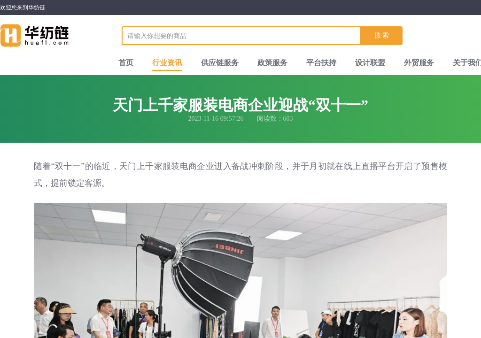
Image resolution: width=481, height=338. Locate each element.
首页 (125, 63)
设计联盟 (370, 63)
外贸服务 (419, 63)
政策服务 (272, 63)
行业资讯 (167, 63)
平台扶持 (321, 63)
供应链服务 (220, 63)
